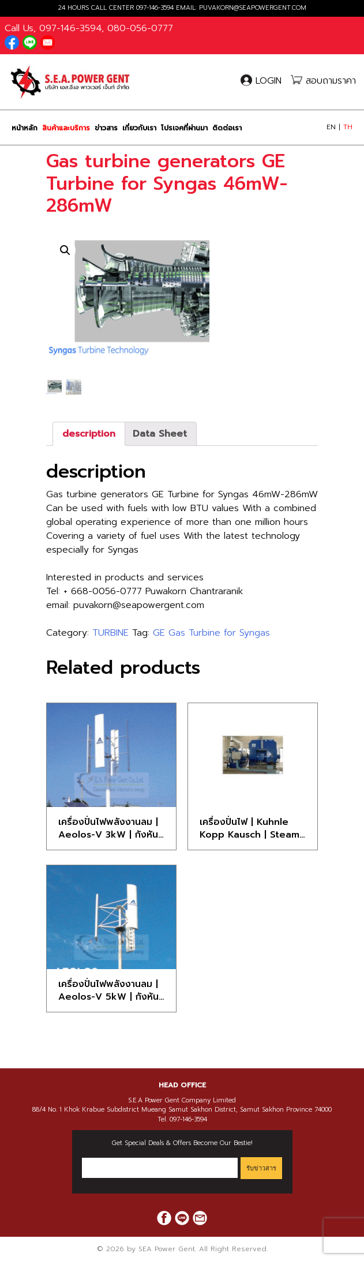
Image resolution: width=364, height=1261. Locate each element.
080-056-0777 (140, 28)
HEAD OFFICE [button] (182, 1085)
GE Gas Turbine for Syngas (211, 633)
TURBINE (110, 633)
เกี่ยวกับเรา (139, 128)
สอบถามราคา (323, 81)
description (88, 434)
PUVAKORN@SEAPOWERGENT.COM (252, 8)
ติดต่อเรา (227, 128)
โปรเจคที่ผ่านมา (184, 128)
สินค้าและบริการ (66, 128)
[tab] (88, 434)
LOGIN (263, 81)
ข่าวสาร (106, 128)
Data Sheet (160, 434)
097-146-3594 (155, 8)
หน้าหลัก (24, 128)
